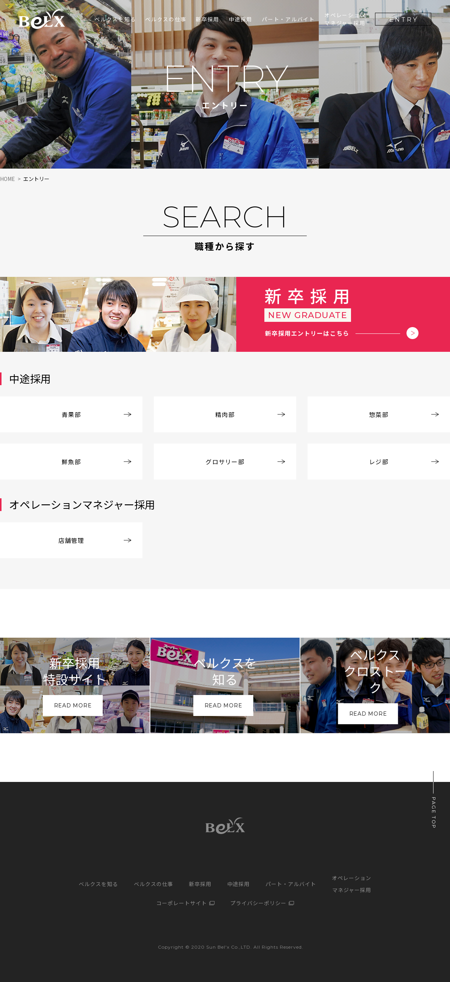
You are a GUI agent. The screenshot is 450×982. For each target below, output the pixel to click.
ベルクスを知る (115, 19)
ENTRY (403, 19)
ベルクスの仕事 (165, 19)
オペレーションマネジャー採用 (345, 19)
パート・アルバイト (288, 19)
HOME (7, 178)
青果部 (71, 414)
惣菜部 (378, 414)
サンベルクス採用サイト (42, 19)
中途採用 (240, 19)
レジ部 (378, 461)
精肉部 (225, 414)
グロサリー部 (225, 461)
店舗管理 (71, 540)
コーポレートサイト (181, 903)
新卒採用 (200, 884)
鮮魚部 (71, 461)
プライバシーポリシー (258, 903)
